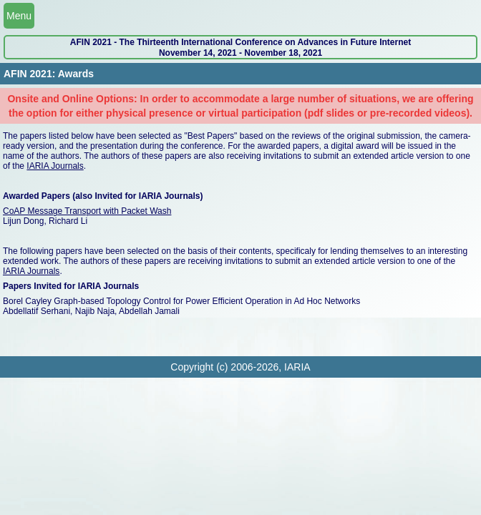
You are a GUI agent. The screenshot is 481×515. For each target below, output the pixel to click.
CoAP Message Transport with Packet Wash (87, 211)
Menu (18, 15)
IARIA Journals (54, 166)
